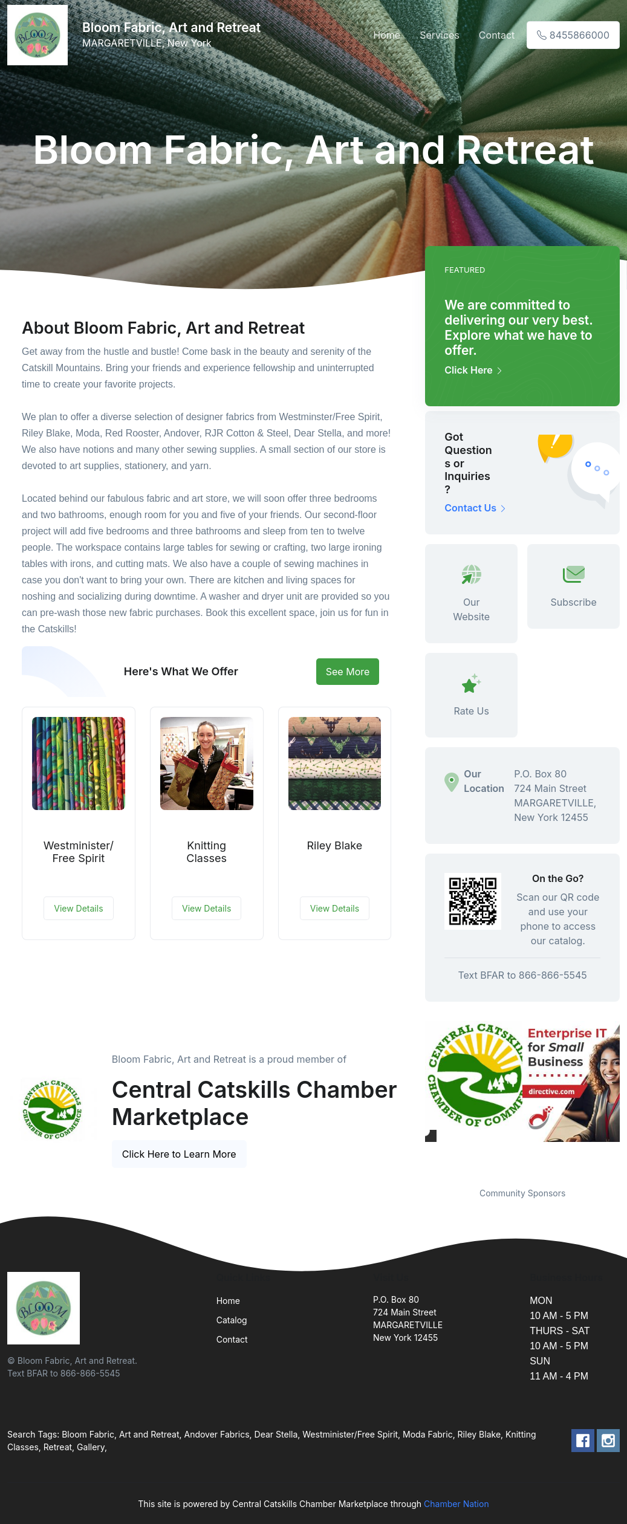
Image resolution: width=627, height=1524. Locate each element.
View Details (78, 908)
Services (440, 35)
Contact (497, 35)
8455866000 (573, 35)
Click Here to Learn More (179, 1154)
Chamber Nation (456, 1504)
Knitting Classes (206, 852)
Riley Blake (334, 845)
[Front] (40, 35)
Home (386, 35)
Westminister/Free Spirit (79, 852)
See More (348, 672)
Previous (416, 1097)
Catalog (231, 1320)
